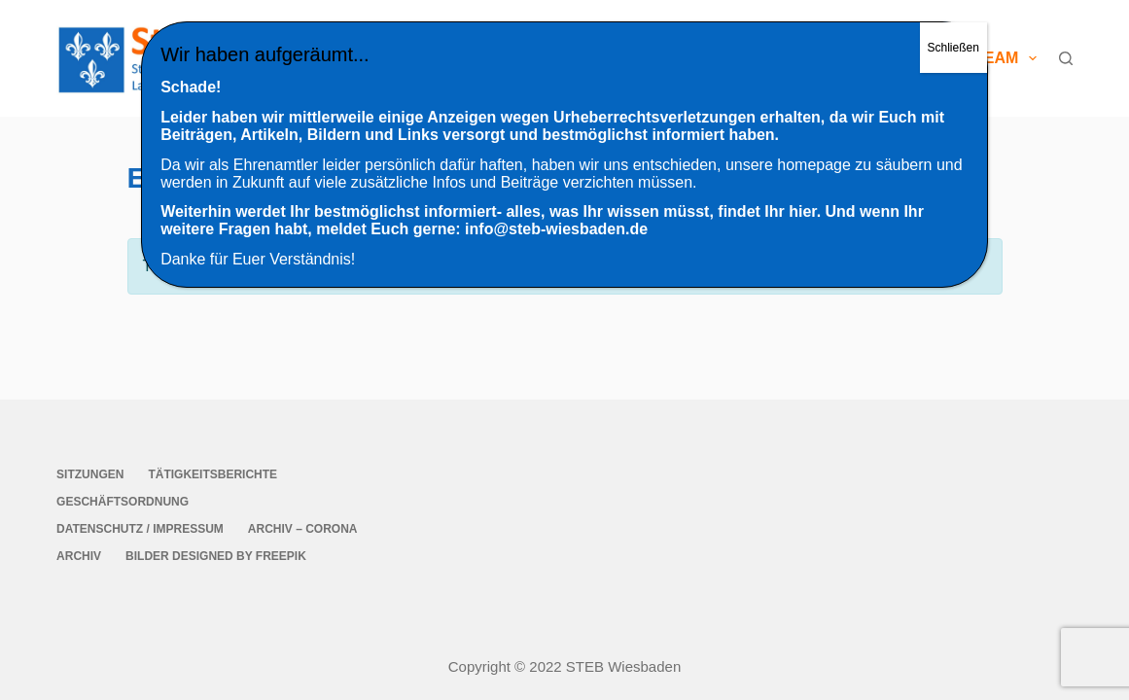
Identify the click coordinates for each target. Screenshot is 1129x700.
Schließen (953, 47)
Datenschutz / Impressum (140, 529)
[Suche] (1066, 58)
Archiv (78, 556)
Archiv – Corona (303, 529)
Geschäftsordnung (122, 501)
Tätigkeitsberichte (212, 474)
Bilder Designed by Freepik (215, 556)
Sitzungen (89, 474)
